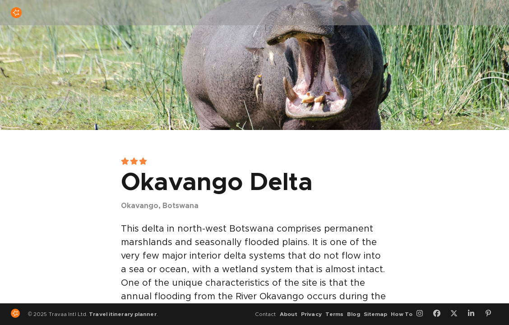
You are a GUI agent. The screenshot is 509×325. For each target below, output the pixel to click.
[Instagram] (423, 314)
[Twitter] (457, 314)
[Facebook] (440, 314)
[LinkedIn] (474, 314)
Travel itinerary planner (122, 314)
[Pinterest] (491, 314)
